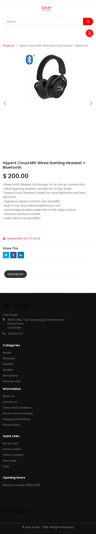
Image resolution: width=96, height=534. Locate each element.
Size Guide (9, 460)
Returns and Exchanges (18, 413)
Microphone (10, 375)
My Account (10, 443)
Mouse (7, 352)
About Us (8, 396)
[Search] (88, 21)
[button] (5, 103)
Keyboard (9, 358)
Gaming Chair (12, 381)
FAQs (6, 466)
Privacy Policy (11, 425)
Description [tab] (15, 274)
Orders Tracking (13, 455)
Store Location (12, 449)
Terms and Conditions (17, 407)
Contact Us (10, 402)
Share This (10, 248)
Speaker (8, 370)
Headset (8, 364)
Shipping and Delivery (16, 419)
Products (8, 45)
